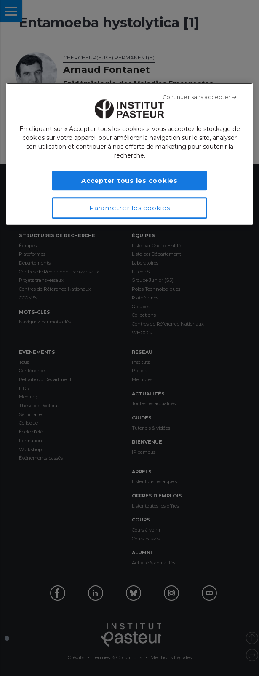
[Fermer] (200, 97)
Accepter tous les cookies (129, 180)
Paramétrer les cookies (129, 208)
